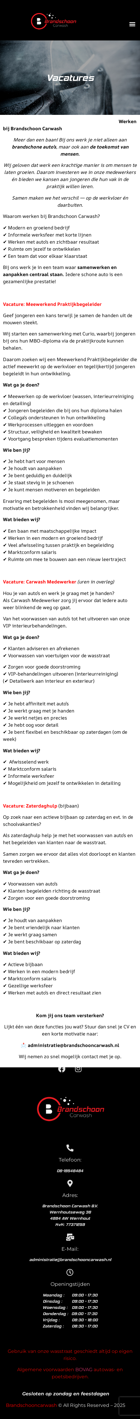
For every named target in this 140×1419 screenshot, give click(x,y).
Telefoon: (70, 1160)
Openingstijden (70, 1284)
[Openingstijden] (70, 1272)
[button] (132, 24)
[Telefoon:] (70, 1147)
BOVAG (83, 1369)
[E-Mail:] (70, 1237)
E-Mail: (70, 1249)
